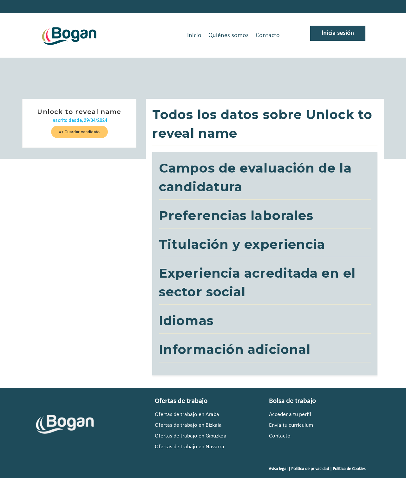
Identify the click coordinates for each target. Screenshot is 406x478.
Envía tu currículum (291, 425)
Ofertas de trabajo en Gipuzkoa (190, 436)
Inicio (194, 35)
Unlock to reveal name (79, 112)
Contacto (268, 35)
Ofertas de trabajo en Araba (187, 415)
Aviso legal (278, 469)
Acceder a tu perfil (290, 415)
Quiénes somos (228, 35)
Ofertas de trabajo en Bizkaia (188, 425)
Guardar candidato (79, 131)
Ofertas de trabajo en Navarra (189, 447)
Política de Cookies (349, 469)
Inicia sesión (338, 33)
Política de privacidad (310, 469)
